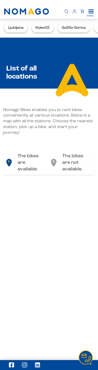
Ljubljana (16, 28)
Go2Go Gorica (74, 28)
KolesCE (43, 28)
